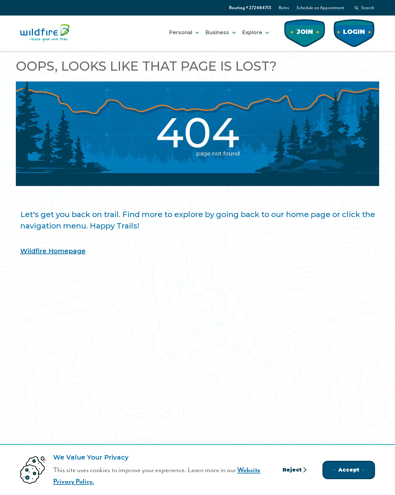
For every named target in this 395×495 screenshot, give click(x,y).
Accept (349, 470)
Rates (284, 7)
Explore (252, 32)
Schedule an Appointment (320, 7)
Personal (180, 32)
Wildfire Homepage (53, 251)
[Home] (45, 33)
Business (217, 32)
